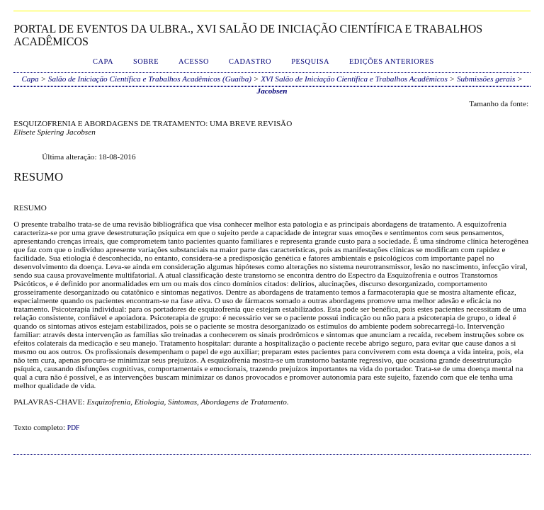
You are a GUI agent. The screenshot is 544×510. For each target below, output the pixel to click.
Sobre (146, 61)
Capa (103, 61)
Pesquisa (310, 61)
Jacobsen (272, 90)
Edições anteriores (391, 61)
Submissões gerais (486, 78)
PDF (73, 427)
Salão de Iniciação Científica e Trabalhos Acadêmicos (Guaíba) (149, 78)
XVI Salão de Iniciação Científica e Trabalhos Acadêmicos (354, 78)
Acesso (193, 61)
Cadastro (250, 61)
